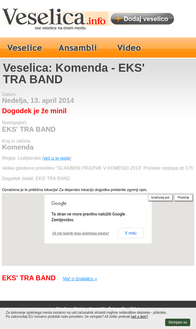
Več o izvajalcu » (80, 278)
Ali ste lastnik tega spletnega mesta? (80, 233)
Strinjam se (177, 322)
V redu (130, 233)
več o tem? (139, 317)
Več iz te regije (56, 158)
